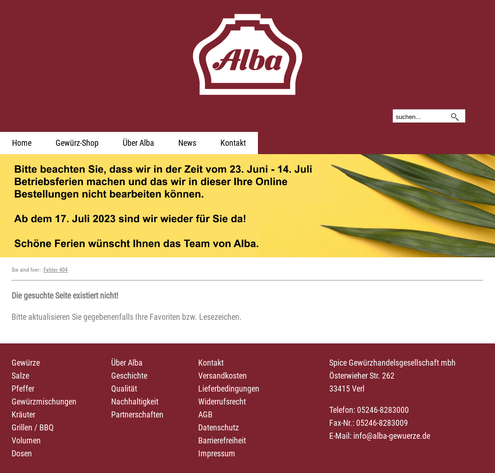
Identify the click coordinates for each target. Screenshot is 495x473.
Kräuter (23, 414)
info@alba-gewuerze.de (391, 436)
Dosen (22, 453)
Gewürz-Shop (77, 143)
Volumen (26, 440)
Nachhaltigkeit (134, 401)
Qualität (124, 388)
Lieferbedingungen (228, 388)
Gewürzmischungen (44, 401)
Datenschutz (218, 427)
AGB (205, 414)
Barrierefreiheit (222, 440)
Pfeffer (23, 388)
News (187, 143)
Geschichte (129, 375)
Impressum (216, 453)
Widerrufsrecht (222, 401)
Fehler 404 (56, 270)
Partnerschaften (137, 414)
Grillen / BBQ (33, 427)
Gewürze (26, 362)
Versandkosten (222, 375)
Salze (20, 375)
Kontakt (233, 143)
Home (21, 143)
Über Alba (138, 143)
